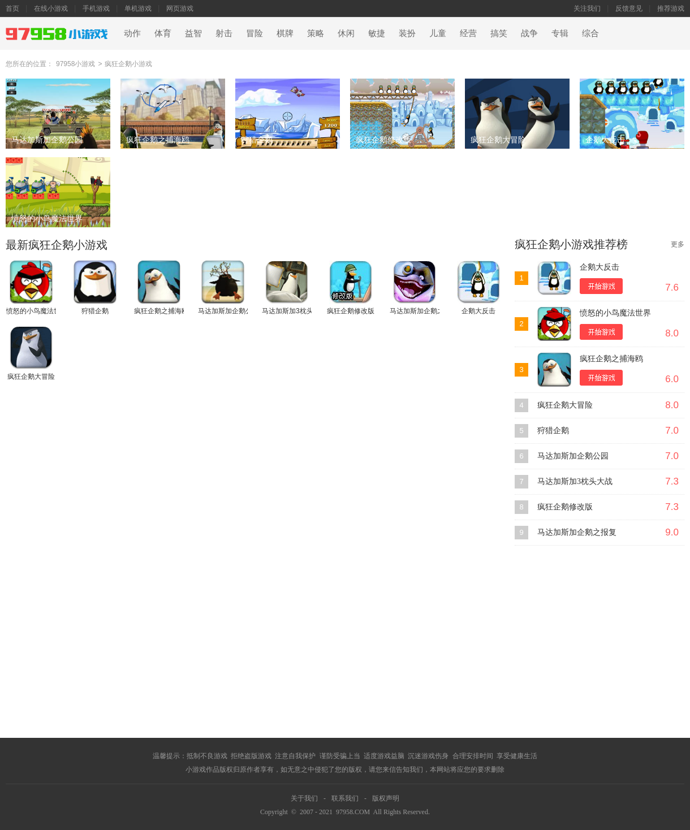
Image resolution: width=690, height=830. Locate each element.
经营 (468, 33)
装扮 (407, 33)
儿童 (437, 33)
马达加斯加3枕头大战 (575, 481)
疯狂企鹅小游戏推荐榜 (571, 244)
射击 (223, 33)
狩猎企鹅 (553, 430)
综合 (590, 33)
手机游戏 (96, 8)
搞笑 (498, 33)
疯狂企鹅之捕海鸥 (611, 359)
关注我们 (587, 8)
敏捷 (376, 33)
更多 (677, 244)
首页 (12, 8)
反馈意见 (628, 8)
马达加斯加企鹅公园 (573, 456)
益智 (193, 33)
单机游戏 (138, 8)
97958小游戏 (75, 64)
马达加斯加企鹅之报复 (576, 532)
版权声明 (385, 798)
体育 (162, 33)
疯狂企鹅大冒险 (565, 405)
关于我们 (304, 798)
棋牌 (285, 33)
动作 (132, 33)
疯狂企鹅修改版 (565, 507)
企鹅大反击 (599, 267)
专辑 (559, 33)
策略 (315, 33)
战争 (529, 33)
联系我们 (345, 798)
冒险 (254, 33)
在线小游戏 (51, 8)
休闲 (346, 33)
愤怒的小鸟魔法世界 (615, 313)
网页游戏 (179, 8)
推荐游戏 (670, 8)
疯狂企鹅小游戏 (128, 64)
